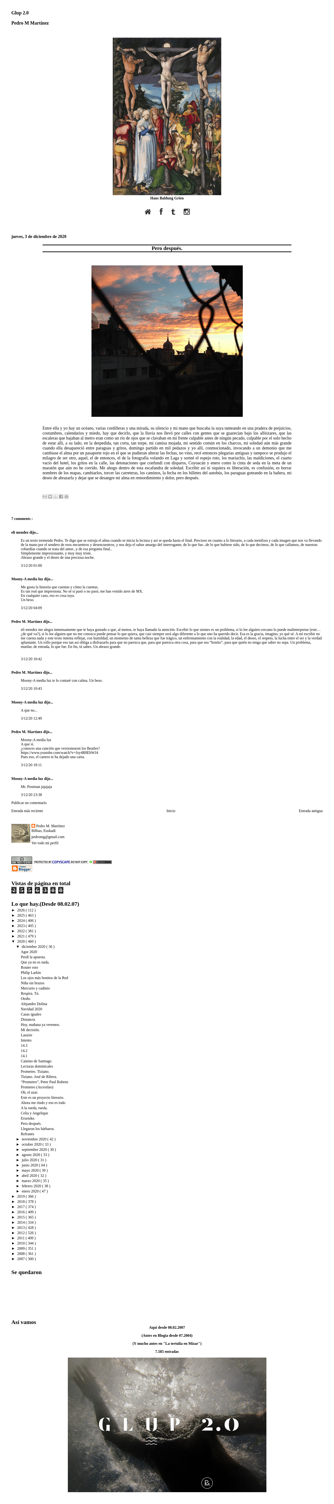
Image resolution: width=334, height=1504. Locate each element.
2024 (21, 921)
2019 (21, 1196)
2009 (21, 1248)
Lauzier (26, 1035)
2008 (21, 1254)
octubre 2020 (32, 1144)
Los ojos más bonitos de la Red (44, 978)
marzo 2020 (31, 1181)
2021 (21, 936)
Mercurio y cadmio (35, 988)
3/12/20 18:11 (31, 765)
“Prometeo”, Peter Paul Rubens (44, 1082)
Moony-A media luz (27, 579)
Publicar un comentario (29, 803)
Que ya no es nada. (35, 962)
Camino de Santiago (36, 1061)
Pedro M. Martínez (27, 622)
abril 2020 (30, 1176)
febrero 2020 (32, 1186)
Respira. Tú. (30, 993)
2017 (21, 1207)
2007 (21, 1259)
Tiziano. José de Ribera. (39, 1077)
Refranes (27, 1134)
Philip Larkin (31, 973)
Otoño (25, 999)
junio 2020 (30, 1165)
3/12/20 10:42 (31, 659)
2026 (21, 910)
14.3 (24, 1045)
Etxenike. (28, 1118)
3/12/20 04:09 (31, 608)
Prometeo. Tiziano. (35, 1071)
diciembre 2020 (34, 947)
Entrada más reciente (27, 811)
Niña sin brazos (32, 983)
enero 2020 (31, 1191)
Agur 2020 (29, 952)
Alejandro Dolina (34, 1004)
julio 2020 (30, 1160)
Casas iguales (31, 1014)
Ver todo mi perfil (44, 843)
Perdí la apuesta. (33, 957)
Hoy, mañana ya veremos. (40, 1025)
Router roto (29, 967)
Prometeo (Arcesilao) (37, 1087)
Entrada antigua (311, 811)
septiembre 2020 (35, 1150)
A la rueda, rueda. (34, 1108)
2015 (21, 1217)
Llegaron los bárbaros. (38, 1129)
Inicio (170, 811)
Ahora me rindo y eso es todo (43, 1103)
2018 (21, 1202)
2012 (21, 1233)
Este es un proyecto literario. (42, 1097)
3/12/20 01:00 (31, 565)
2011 (21, 1238)
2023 (21, 926)
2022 (21, 931)
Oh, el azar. (29, 1092)
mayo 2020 (31, 1170)
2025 (21, 915)
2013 (21, 1228)
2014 (21, 1222)
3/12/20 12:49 (31, 718)
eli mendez (20, 532)
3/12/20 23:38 (31, 795)
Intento (26, 1040)
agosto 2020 (31, 1155)
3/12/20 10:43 (31, 688)
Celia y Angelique (34, 1113)
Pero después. (167, 248)
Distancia (28, 1019)
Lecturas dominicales (37, 1066)
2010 (21, 1243)
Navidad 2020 (31, 1009)
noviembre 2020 (34, 1139)
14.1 (24, 1056)
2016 (21, 1212)
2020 (21, 941)
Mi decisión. (30, 1030)
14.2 (24, 1051)
